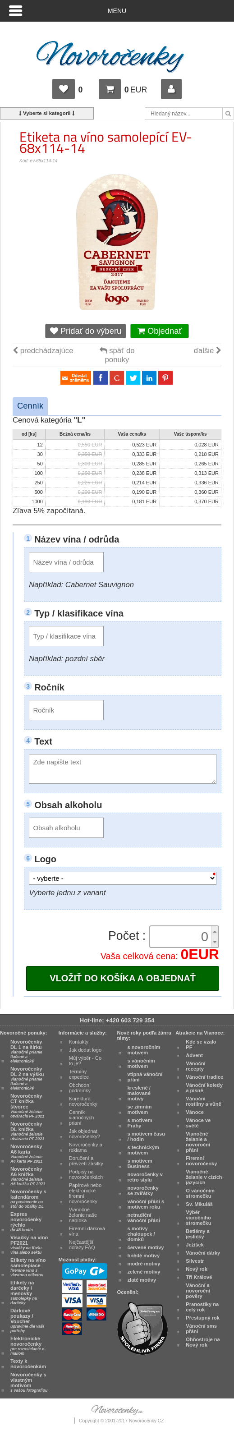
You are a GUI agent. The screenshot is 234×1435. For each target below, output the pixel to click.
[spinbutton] (181, 936)
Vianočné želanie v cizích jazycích (204, 1177)
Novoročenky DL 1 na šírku (26, 1051)
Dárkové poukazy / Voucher (27, 1320)
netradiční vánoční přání (144, 1217)
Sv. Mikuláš (199, 1204)
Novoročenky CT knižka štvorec (27, 1105)
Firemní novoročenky (201, 1160)
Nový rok (196, 1269)
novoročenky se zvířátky (143, 1190)
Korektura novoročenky (83, 1101)
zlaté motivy (142, 1280)
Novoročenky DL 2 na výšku (27, 1078)
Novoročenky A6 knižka (27, 1176)
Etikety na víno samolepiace (28, 1267)
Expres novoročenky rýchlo (25, 1221)
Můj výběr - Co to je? (85, 1060)
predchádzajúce (43, 350)
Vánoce (195, 1112)
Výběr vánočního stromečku (198, 1218)
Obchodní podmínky (80, 1087)
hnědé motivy (144, 1255)
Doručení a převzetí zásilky (86, 1160)
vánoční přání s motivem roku (146, 1204)
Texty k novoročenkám (28, 1363)
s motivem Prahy (140, 1123)
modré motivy (144, 1263)
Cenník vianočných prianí (81, 1117)
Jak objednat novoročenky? (84, 1133)
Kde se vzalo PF (201, 1044)
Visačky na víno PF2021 (29, 1245)
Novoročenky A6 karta (26, 1154)
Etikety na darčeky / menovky (23, 1292)
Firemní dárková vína (87, 1231)
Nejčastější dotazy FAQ (82, 1244)
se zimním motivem (140, 1109)
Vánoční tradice (204, 1077)
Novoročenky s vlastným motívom (29, 1382)
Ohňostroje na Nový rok (203, 1342)
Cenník (30, 405)
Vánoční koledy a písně (204, 1087)
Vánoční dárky (203, 1253)
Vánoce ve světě (198, 1123)
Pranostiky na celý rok (202, 1307)
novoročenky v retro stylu (145, 1177)
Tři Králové (199, 1277)
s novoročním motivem (144, 1049)
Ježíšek (195, 1244)
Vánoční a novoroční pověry (198, 1291)
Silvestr (195, 1261)
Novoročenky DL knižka (27, 1131)
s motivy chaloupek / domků (141, 1234)
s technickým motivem (144, 1150)
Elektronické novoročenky (28, 1346)
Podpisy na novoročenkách (86, 1174)
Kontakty (78, 1041)
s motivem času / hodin (146, 1136)
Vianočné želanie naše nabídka (83, 1215)
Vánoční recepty (195, 1066)
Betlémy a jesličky (198, 1233)
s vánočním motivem (141, 1063)
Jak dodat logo (85, 1050)
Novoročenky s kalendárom (28, 1199)
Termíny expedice (79, 1074)
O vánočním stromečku (200, 1193)
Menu (117, 10)
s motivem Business (140, 1163)
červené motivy (146, 1247)
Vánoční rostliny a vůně (203, 1101)
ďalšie (207, 350)
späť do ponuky (117, 355)
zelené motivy (144, 1271)
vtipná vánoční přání (145, 1077)
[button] (214, 931)
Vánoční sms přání (201, 1328)
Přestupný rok (203, 1317)
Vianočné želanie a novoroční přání (198, 1142)
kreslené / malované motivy (139, 1093)
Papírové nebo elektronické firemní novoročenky (85, 1193)
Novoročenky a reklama (85, 1147)
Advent (194, 1055)
